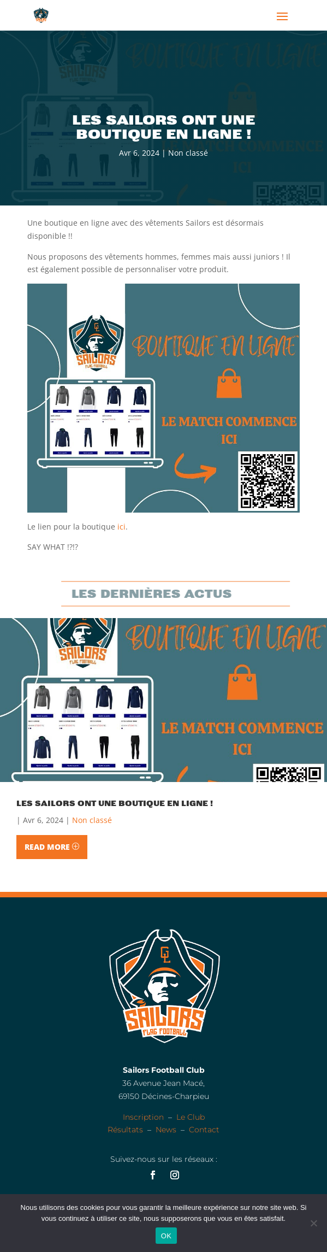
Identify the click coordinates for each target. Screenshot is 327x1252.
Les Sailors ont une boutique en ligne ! (114, 803)
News (166, 1130)
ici (121, 526)
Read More (47, 847)
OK (166, 1236)
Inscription (143, 1117)
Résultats (125, 1130)
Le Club (190, 1117)
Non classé (188, 153)
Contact (204, 1130)
